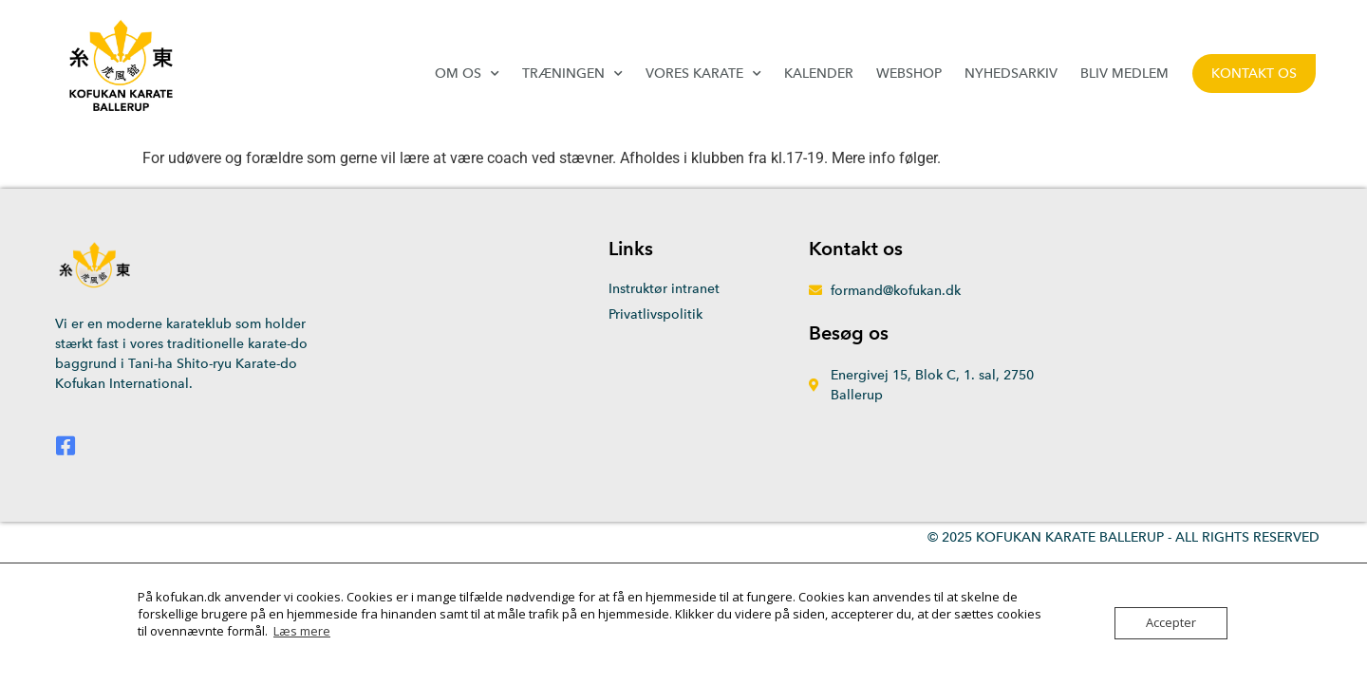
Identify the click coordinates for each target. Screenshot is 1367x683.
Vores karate (703, 73)
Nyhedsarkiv (1011, 73)
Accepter (1171, 623)
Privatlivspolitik (655, 314)
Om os (467, 73)
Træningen (572, 73)
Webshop (909, 73)
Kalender (818, 73)
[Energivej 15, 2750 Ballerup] (1161, 355)
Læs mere (301, 630)
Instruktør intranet (664, 289)
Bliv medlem (1124, 73)
